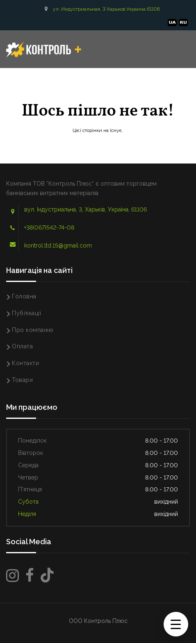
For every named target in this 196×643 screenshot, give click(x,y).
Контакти (25, 363)
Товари (22, 380)
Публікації (26, 313)
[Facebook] (29, 575)
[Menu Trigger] (176, 624)
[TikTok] (47, 575)
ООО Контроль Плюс (98, 621)
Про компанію (32, 330)
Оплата (22, 346)
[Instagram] (12, 575)
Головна (24, 296)
